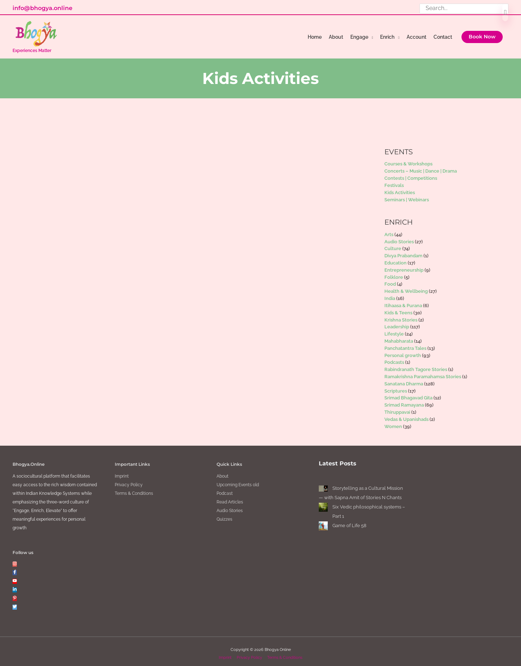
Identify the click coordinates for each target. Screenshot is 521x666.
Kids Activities (399, 188)
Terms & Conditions (134, 488)
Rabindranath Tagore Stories (415, 365)
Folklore (393, 272)
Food (390, 279)
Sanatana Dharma (403, 379)
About (222, 471)
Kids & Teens (398, 308)
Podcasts (394, 358)
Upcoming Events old (238, 480)
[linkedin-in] (15, 585)
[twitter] (15, 602)
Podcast (225, 488)
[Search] (505, 13)
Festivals (394, 180)
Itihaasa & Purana (403, 301)
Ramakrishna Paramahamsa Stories (422, 372)
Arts (388, 230)
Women (393, 422)
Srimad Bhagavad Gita (408, 393)
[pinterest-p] (15, 593)
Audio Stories (399, 237)
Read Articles (230, 497)
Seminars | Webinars (406, 195)
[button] (482, 37)
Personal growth (402, 350)
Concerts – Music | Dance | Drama (420, 166)
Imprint (122, 471)
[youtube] (15, 576)
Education (395, 258)
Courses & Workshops (408, 159)
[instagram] (15, 559)
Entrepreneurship (403, 265)
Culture (392, 244)
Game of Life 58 (349, 521)
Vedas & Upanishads (406, 414)
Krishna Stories (400, 315)
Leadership (396, 322)
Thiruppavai (397, 408)
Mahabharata (398, 336)
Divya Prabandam (403, 251)
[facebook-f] (15, 568)
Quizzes (224, 514)
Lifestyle (394, 329)
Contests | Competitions (410, 174)
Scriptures (395, 386)
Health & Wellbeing (406, 287)
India (389, 294)
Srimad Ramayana (404, 400)
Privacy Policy (129, 480)
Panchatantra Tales (405, 343)
